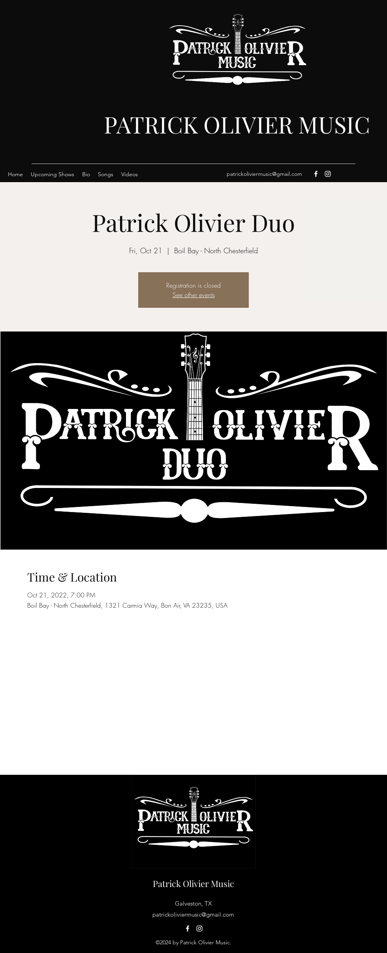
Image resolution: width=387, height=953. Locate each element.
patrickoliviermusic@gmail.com (264, 173)
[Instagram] (328, 174)
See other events (194, 294)
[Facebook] (316, 174)
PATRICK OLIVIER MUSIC (237, 124)
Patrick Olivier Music (193, 883)
